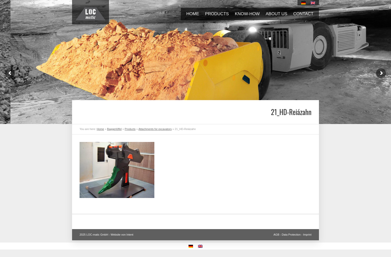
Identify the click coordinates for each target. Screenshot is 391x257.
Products (217, 13)
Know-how (247, 13)
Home (192, 13)
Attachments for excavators (155, 129)
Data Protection (291, 234)
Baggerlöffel (114, 129)
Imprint (307, 234)
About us (277, 13)
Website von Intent (122, 234)
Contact (303, 13)
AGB (276, 234)
